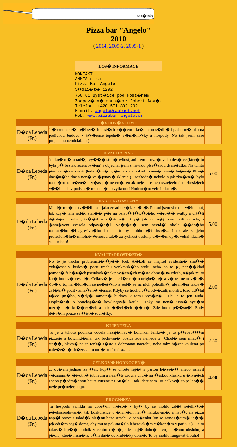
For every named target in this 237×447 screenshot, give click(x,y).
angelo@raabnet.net (116, 115)
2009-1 (133, 46)
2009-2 (116, 46)
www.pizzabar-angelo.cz (113, 121)
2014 (101, 46)
